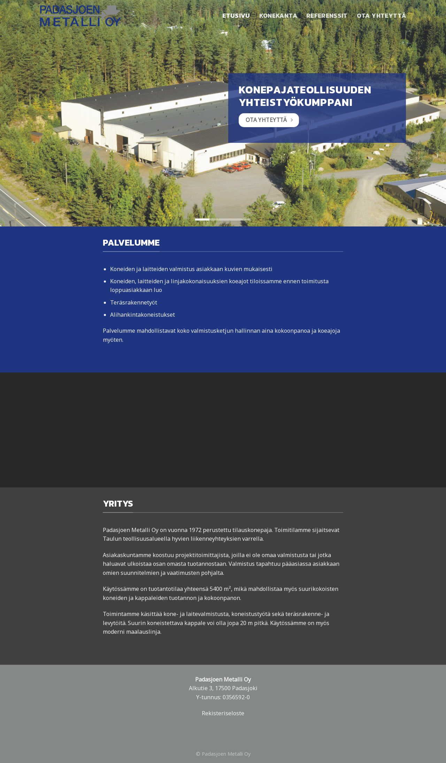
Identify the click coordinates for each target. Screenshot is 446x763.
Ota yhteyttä (381, 15)
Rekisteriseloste (223, 713)
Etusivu (236, 15)
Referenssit (327, 15)
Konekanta (278, 15)
